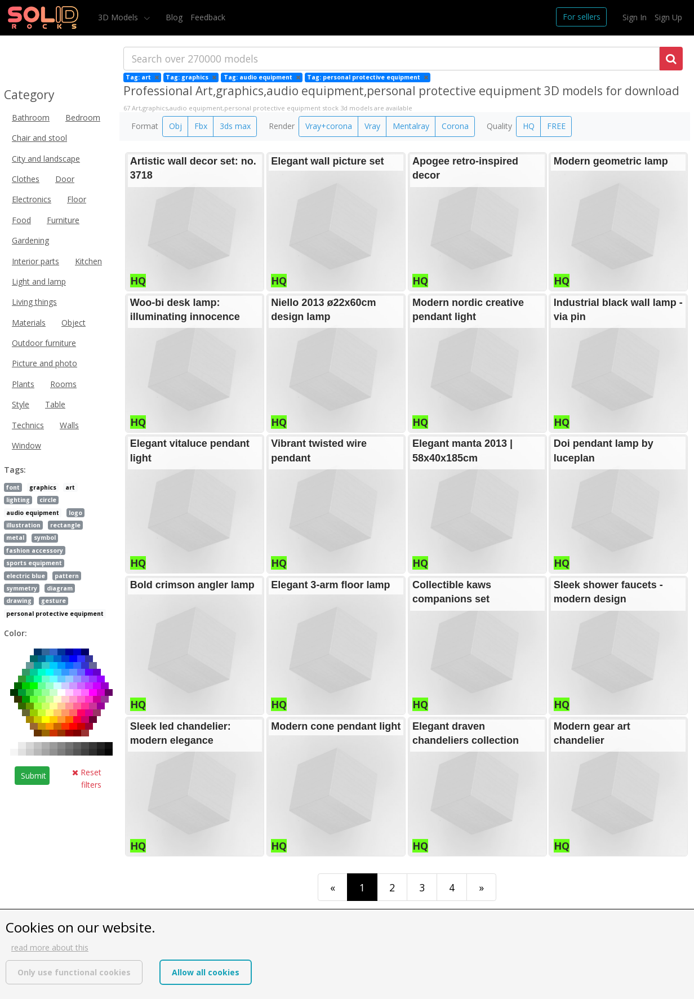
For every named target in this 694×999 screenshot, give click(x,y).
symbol (45, 537)
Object (73, 322)
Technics (28, 425)
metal (15, 537)
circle (47, 500)
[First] (333, 887)
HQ (529, 126)
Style (20, 404)
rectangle (65, 525)
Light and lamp (39, 281)
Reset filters (86, 778)
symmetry (21, 588)
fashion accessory (34, 550)
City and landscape (46, 158)
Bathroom (31, 117)
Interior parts (35, 261)
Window (26, 445)
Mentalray (411, 126)
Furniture (63, 220)
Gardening (30, 240)
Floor (76, 199)
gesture (53, 601)
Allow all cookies (205, 972)
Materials (29, 322)
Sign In (634, 17)
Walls (69, 425)
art (70, 487)
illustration (23, 525)
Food (21, 220)
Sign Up (668, 17)
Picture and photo (44, 363)
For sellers (581, 16)
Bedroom (82, 117)
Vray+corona (328, 126)
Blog (174, 17)
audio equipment (32, 513)
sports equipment (34, 563)
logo (75, 513)
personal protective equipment (55, 614)
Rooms (63, 384)
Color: (15, 633)
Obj (175, 126)
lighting (18, 500)
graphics (42, 487)
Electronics (31, 199)
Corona (455, 126)
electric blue (25, 576)
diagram (60, 588)
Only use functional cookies (74, 972)
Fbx (200, 126)
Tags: (15, 469)
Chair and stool (39, 137)
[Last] (481, 887)
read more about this (49, 947)
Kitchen (88, 261)
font (13, 487)
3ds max (235, 126)
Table (55, 404)
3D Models (119, 17)
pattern (67, 576)
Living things (34, 301)
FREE (556, 126)
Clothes (25, 179)
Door (64, 179)
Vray (372, 126)
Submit (33, 775)
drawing (19, 601)
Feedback (207, 17)
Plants (23, 384)
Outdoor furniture (44, 343)
